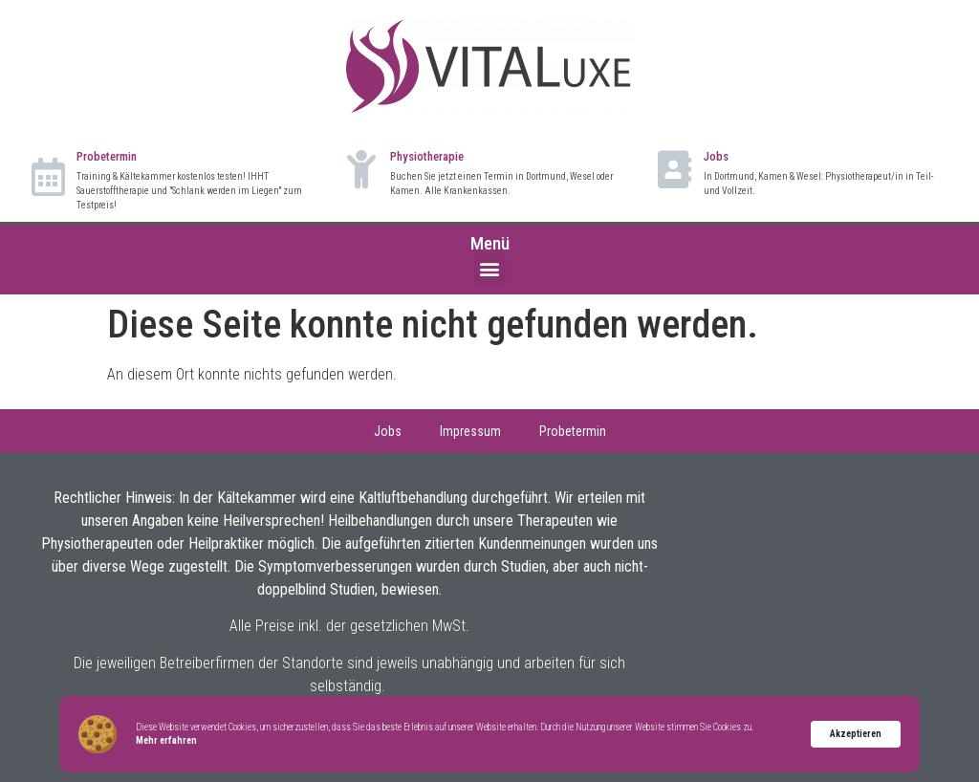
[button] (490, 269)
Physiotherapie (427, 156)
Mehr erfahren (166, 740)
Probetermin (106, 156)
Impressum (470, 431)
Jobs (716, 156)
